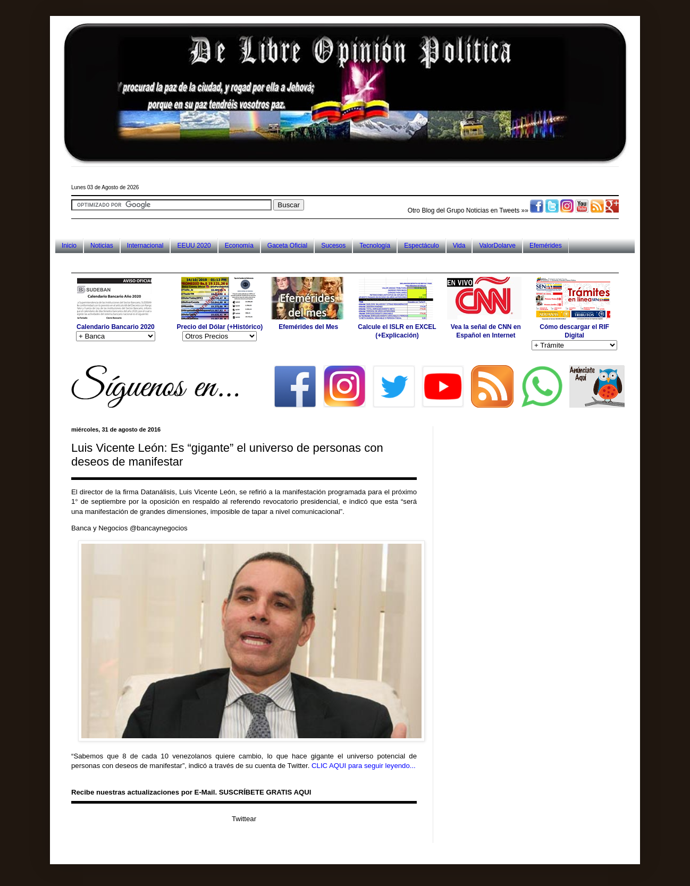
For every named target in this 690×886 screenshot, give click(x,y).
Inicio (69, 245)
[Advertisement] (264, 263)
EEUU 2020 (194, 245)
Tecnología (374, 245)
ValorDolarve (497, 245)
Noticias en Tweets (493, 210)
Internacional (145, 245)
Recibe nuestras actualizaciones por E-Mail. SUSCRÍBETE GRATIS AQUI (191, 792)
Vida (459, 245)
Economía (239, 245)
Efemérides (545, 245)
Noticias (101, 245)
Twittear (244, 819)
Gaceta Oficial (287, 245)
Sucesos (333, 245)
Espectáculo (421, 245)
